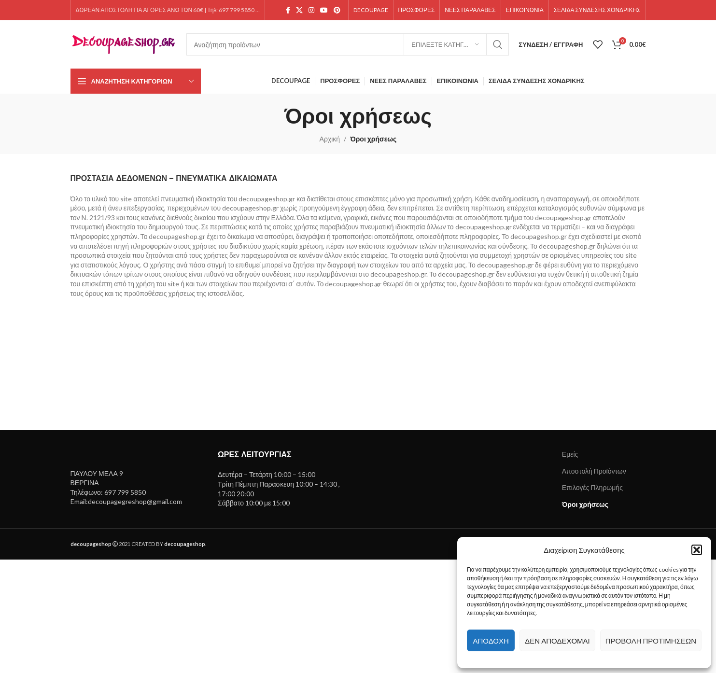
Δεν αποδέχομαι (557, 640)
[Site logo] (123, 44)
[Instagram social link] (311, 10)
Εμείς (570, 454)
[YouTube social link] (324, 10)
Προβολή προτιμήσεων (650, 640)
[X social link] (299, 10)
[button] (697, 550)
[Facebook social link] (288, 10)
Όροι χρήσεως (585, 504)
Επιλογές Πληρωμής (592, 487)
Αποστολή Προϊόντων (594, 471)
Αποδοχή (490, 640)
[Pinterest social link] (337, 10)
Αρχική (330, 139)
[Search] (347, 44)
